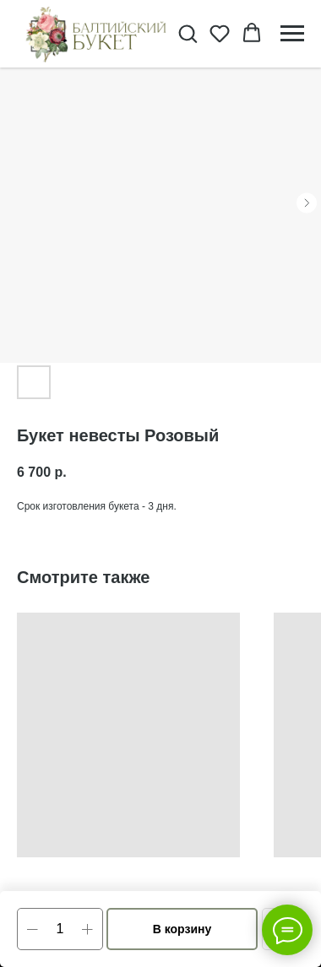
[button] (187, 33)
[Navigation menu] (292, 33)
